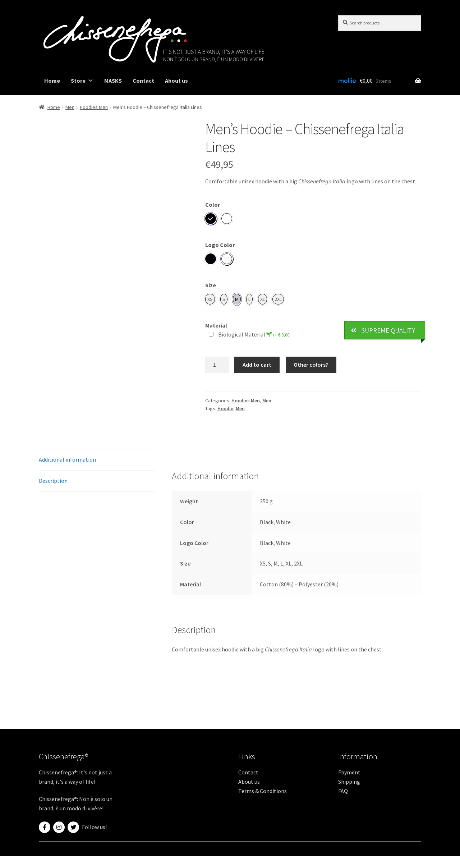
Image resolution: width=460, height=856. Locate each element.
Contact (143, 80)
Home (52, 80)
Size (210, 285)
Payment (349, 772)
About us (176, 80)
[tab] (97, 460)
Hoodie (225, 408)
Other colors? (311, 364)
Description (53, 480)
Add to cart (257, 364)
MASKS (113, 80)
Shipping (349, 781)
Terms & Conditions (262, 791)
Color (212, 204)
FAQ (343, 791)
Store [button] (82, 81)
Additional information (67, 459)
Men (69, 107)
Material (216, 325)
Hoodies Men (94, 107)
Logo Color (220, 244)
